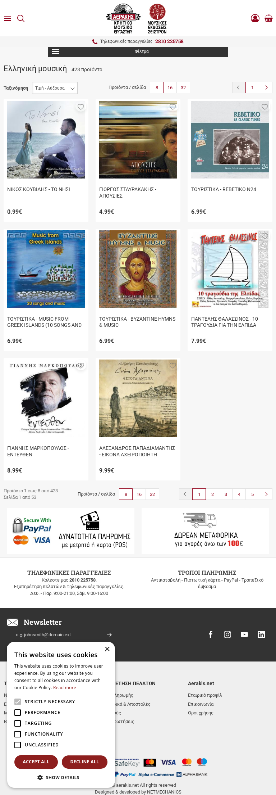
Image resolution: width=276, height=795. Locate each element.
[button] (80, 106)
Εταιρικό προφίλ (205, 695)
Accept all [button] (36, 762)
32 (183, 87)
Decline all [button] (84, 762)
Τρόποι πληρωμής (114, 695)
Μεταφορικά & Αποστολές (123, 704)
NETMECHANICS (164, 767)
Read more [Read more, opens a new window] (64, 688)
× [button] (107, 649)
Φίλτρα (100, 51)
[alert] (61, 715)
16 (169, 87)
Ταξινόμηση (16, 88)
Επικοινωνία (200, 704)
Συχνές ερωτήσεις (115, 721)
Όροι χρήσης (200, 712)
